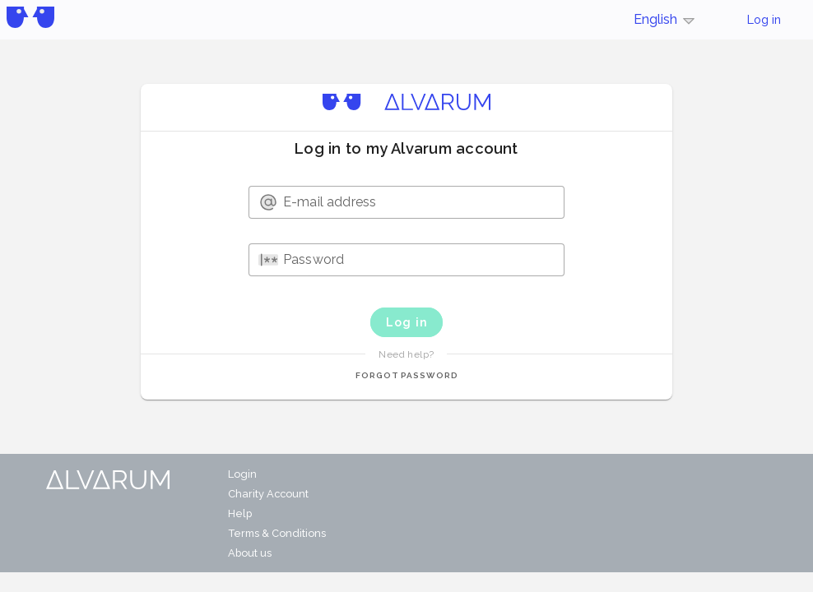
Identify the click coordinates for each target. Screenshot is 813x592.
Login (242, 474)
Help (240, 513)
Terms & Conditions (277, 533)
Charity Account (268, 494)
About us (250, 553)
